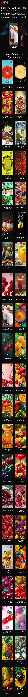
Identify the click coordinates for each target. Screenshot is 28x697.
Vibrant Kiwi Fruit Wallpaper (7, 177)
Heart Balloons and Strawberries (20, 480)
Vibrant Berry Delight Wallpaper (20, 601)
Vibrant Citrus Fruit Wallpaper (20, 329)
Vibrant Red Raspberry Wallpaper (7, 298)
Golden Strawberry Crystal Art (20, 117)
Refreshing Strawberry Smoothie (7, 329)
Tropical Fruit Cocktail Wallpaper (7, 147)
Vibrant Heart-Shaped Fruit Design (7, 480)
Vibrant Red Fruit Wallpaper (20, 177)
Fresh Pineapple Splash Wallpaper (21, 86)
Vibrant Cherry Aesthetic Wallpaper (7, 601)
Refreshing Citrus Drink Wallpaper (21, 268)
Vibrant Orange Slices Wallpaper (7, 450)
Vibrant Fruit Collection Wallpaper (20, 450)
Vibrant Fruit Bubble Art (20, 207)
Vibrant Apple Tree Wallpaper (20, 662)
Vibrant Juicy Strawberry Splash (20, 692)
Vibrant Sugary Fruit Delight (20, 571)
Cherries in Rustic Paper (7, 510)
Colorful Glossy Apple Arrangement (20, 632)
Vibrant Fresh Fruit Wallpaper (7, 692)
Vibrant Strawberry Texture (7, 541)
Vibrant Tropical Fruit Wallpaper (7, 662)
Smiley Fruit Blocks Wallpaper (7, 571)
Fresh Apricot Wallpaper (20, 358)
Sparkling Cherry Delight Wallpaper (7, 632)
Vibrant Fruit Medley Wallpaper (7, 117)
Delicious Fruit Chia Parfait (7, 238)
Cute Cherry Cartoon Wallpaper (7, 389)
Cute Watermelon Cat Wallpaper (7, 207)
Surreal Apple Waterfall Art (20, 147)
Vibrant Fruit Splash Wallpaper (8, 268)
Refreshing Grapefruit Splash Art (7, 86)
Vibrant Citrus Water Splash (20, 420)
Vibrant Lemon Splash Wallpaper (21, 238)
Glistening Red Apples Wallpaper (7, 359)
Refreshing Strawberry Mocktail (20, 298)
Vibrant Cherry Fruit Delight (20, 541)
